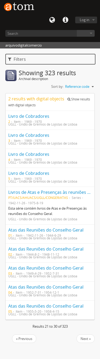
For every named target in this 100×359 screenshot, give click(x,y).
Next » (86, 338)
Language (52, 20)
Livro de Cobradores (28, 116)
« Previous (24, 338)
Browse (86, 33)
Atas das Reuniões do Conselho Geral (45, 230)
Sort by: (57, 86)
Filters (17, 59)
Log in (84, 19)
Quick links (65, 20)
